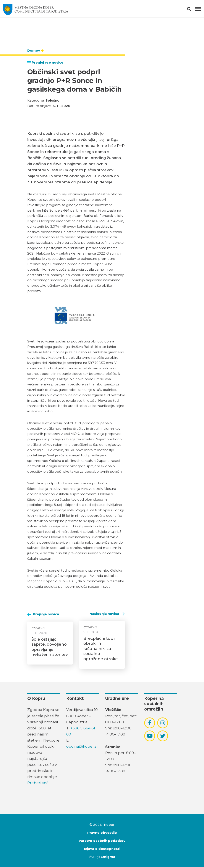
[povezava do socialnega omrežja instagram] (162, 722)
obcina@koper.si (81, 746)
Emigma (108, 857)
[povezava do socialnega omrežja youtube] (149, 735)
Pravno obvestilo (102, 833)
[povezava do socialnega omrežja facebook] (149, 722)
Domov (33, 50)
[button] (193, 10)
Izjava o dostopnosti (102, 849)
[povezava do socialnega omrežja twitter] (162, 735)
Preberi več (38, 783)
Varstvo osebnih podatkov (102, 841)
